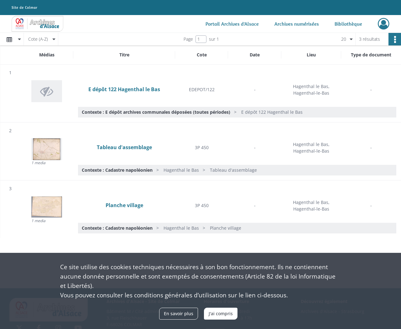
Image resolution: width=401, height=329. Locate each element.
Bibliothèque (348, 24)
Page (188, 39)
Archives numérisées (296, 24)
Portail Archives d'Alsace (232, 24)
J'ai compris (221, 313)
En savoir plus (178, 313)
